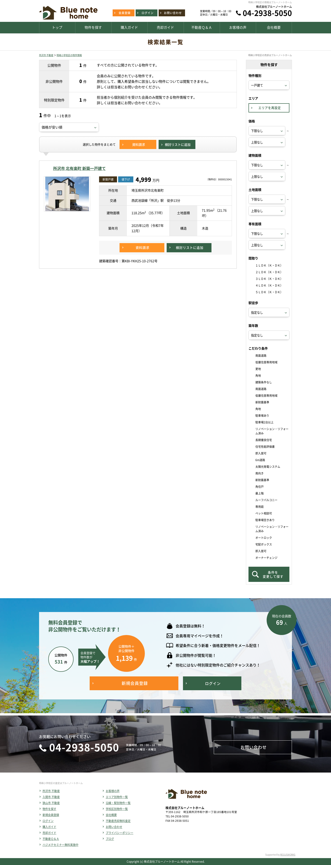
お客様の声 (113, 791)
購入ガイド (49, 827)
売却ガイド (49, 833)
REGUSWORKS (287, 854)
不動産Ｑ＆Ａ (51, 839)
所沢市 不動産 (46, 55)
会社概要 (111, 815)
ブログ (110, 839)
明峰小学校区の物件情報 (69, 55)
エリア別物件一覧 (117, 797)
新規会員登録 (51, 815)
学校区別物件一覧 (117, 809)
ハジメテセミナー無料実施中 (60, 845)
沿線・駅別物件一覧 (118, 803)
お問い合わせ (114, 827)
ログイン (48, 821)
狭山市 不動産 (51, 803)
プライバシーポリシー (119, 833)
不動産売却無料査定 (118, 821)
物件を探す (49, 809)
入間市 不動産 (51, 797)
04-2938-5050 (267, 12)
